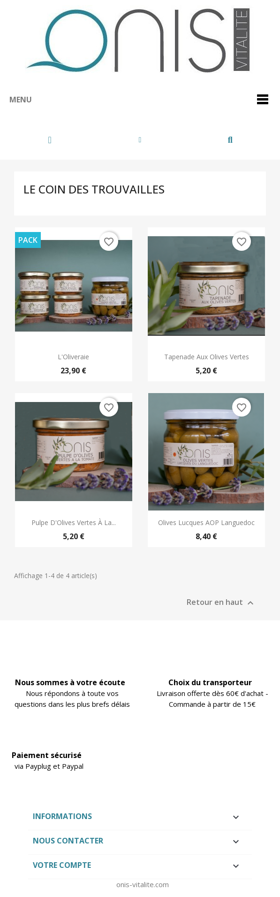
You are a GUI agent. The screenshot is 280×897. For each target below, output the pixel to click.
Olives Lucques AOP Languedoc (206, 522)
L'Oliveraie (73, 356)
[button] (230, 140)
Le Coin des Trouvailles (94, 189)
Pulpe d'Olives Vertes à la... (73, 522)
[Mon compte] (140, 140)
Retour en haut (221, 603)
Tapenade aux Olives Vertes (206, 356)
